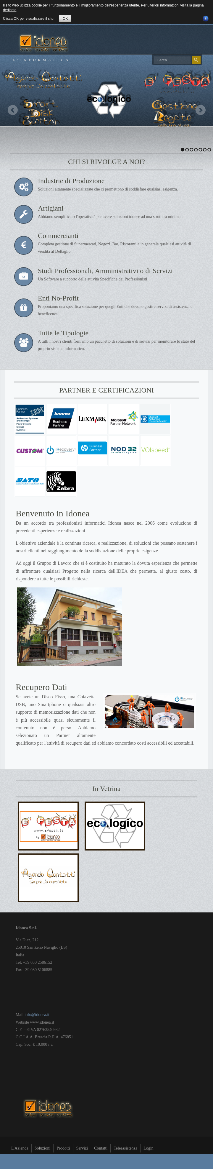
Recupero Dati (41, 687)
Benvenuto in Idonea (53, 513)
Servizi (82, 1148)
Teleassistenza (125, 1148)
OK (65, 19)
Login (148, 1148)
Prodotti (63, 1148)
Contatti (100, 1148)
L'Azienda (19, 1148)
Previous (12, 109)
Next (200, 109)
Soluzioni (43, 1148)
